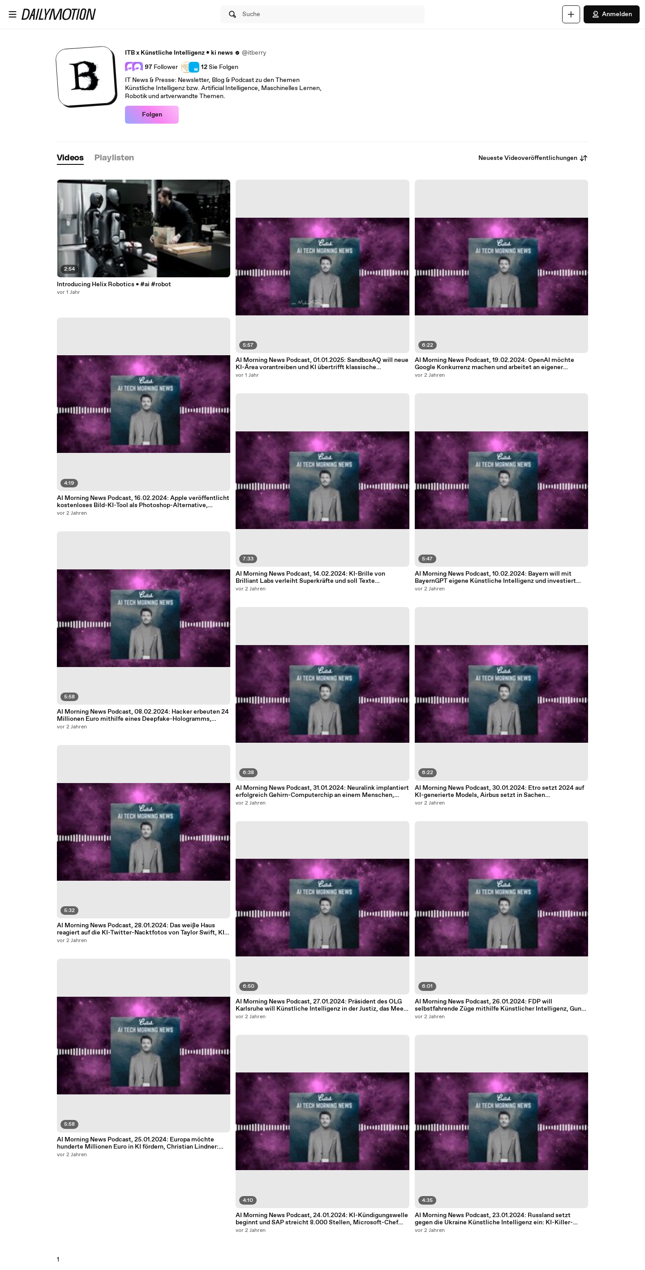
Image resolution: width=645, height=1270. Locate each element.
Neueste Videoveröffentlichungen (533, 158)
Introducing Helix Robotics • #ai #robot (114, 284)
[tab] (70, 158)
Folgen (152, 115)
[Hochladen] (571, 14)
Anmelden (611, 14)
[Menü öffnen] (12, 14)
